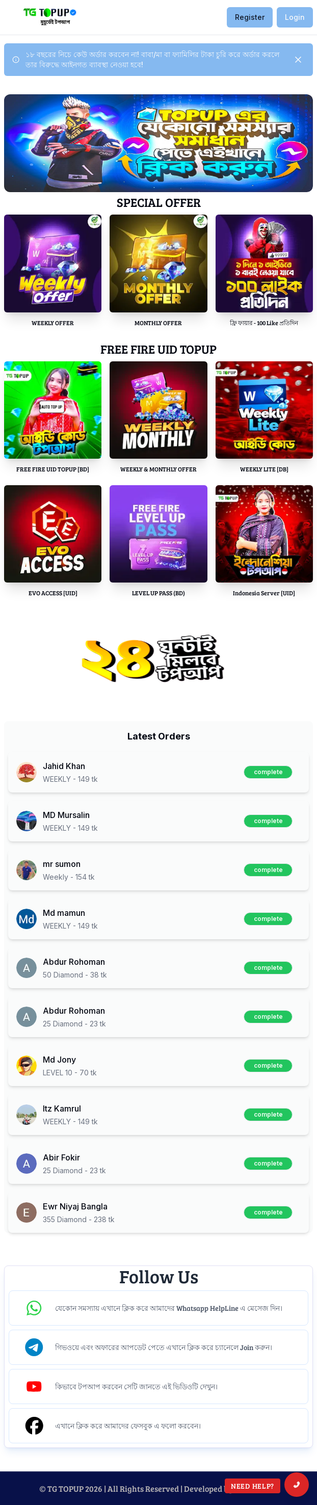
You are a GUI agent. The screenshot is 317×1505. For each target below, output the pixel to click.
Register (250, 17)
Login (295, 17)
